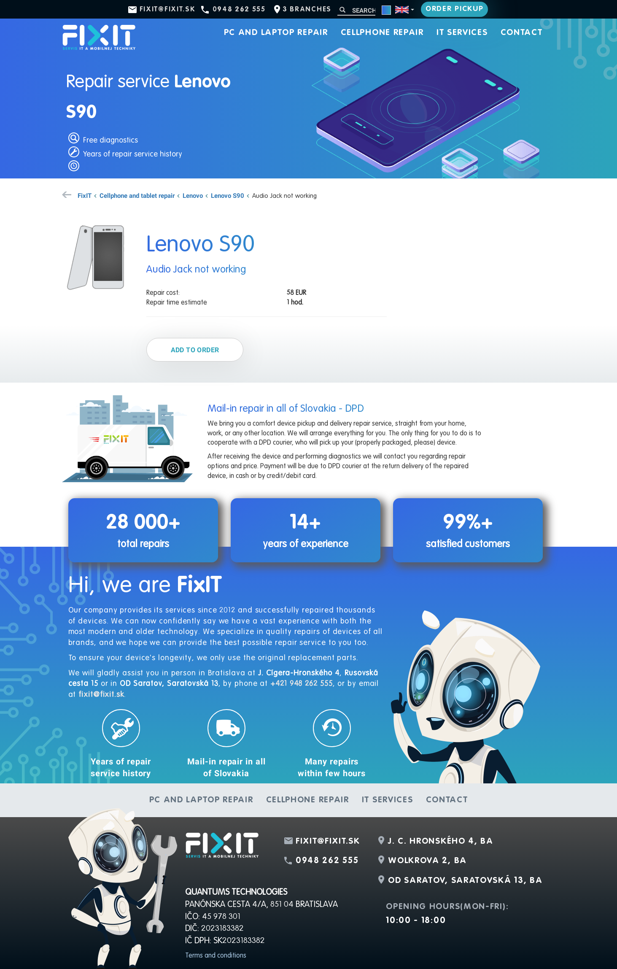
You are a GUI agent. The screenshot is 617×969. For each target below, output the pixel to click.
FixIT (85, 195)
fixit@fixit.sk (168, 9)
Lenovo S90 (227, 195)
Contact (522, 33)
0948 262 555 (239, 9)
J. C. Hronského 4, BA (440, 841)
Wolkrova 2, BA (427, 861)
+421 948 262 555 (301, 684)
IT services (462, 33)
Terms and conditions (215, 956)
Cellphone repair (382, 33)
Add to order (195, 349)
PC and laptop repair (276, 33)
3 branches (307, 9)
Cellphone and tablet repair (137, 195)
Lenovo (193, 195)
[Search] (356, 10)
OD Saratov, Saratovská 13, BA (465, 881)
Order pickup (454, 9)
